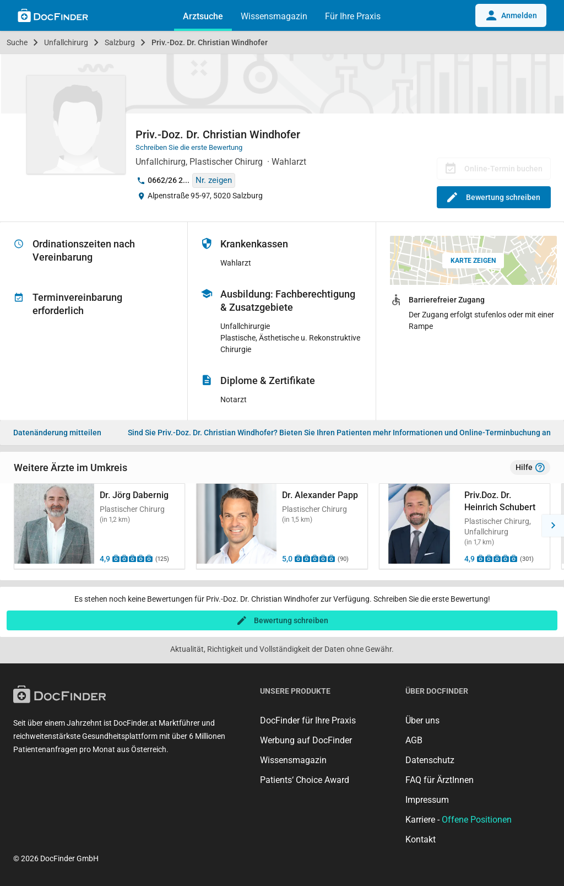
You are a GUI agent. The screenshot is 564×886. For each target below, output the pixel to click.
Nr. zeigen (214, 180)
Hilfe (530, 467)
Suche (17, 42)
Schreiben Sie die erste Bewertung (188, 147)
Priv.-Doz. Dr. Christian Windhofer (209, 42)
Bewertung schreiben (493, 197)
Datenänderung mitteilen (57, 432)
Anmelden (511, 15)
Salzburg (120, 42)
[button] (553, 526)
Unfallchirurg (66, 42)
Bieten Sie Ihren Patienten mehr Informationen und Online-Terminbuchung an (339, 432)
